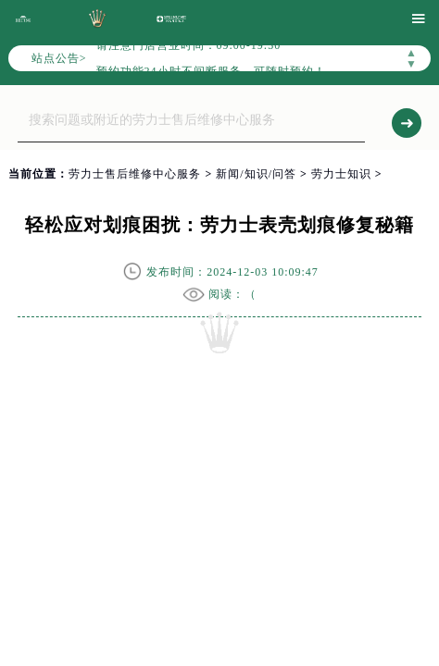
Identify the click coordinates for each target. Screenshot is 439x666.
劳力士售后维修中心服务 (135, 173)
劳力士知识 (341, 173)
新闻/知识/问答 (256, 173)
